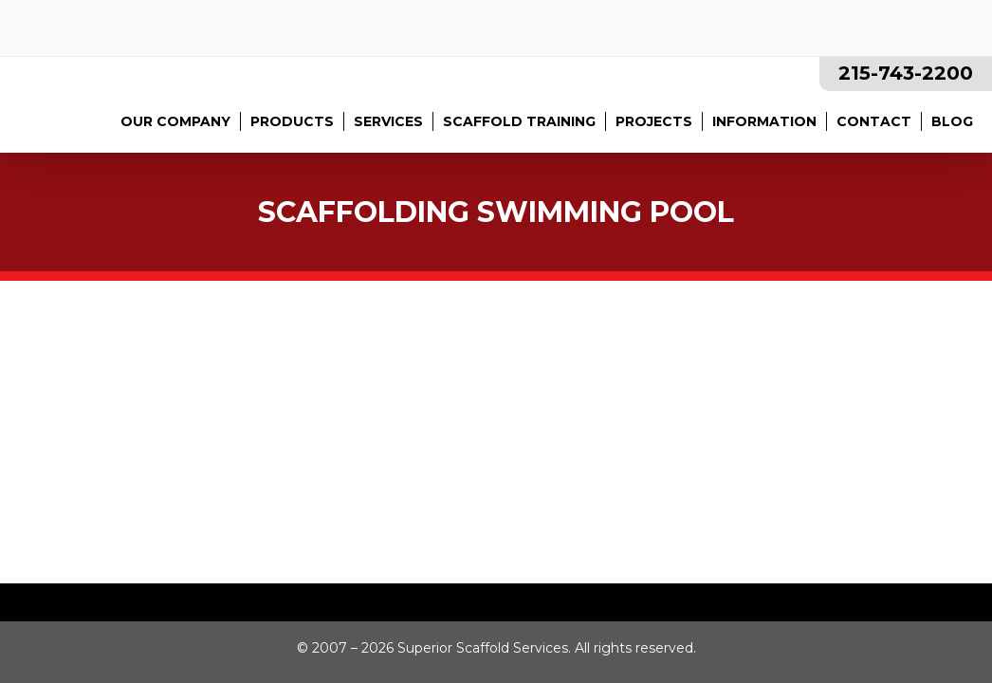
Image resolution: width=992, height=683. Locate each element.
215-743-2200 (905, 73)
